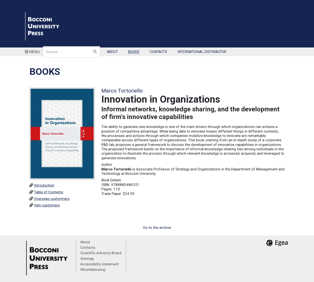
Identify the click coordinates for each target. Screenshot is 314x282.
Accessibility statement (99, 264)
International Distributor (201, 52)
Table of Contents (48, 192)
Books (133, 52)
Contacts (158, 52)
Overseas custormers (52, 198)
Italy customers (47, 205)
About (112, 52)
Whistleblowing (92, 269)
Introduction (44, 185)
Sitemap (87, 258)
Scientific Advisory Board (100, 253)
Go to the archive (157, 227)
